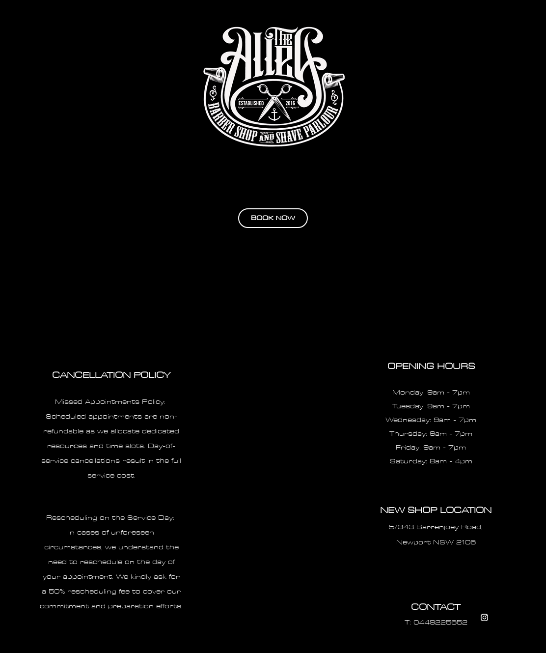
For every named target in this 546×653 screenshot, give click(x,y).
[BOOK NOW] (273, 218)
